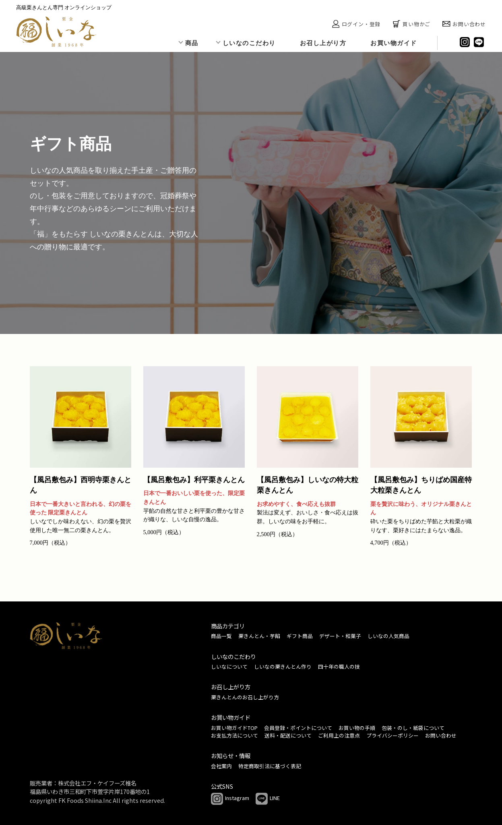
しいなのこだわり (249, 42)
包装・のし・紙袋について (413, 728)
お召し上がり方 (323, 42)
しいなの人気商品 (388, 636)
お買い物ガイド (393, 42)
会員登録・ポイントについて (298, 728)
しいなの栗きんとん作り (283, 666)
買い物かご (411, 24)
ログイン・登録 (356, 24)
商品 (191, 42)
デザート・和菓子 (340, 636)
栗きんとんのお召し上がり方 (245, 697)
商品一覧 (221, 636)
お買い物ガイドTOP (234, 728)
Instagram (230, 799)
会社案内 (221, 766)
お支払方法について (234, 735)
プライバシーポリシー (392, 735)
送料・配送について (288, 735)
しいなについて (229, 666)
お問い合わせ (464, 24)
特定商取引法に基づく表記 (269, 766)
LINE (268, 799)
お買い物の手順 (357, 728)
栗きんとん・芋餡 (259, 636)
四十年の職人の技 (339, 666)
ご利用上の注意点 (339, 735)
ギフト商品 (300, 636)
